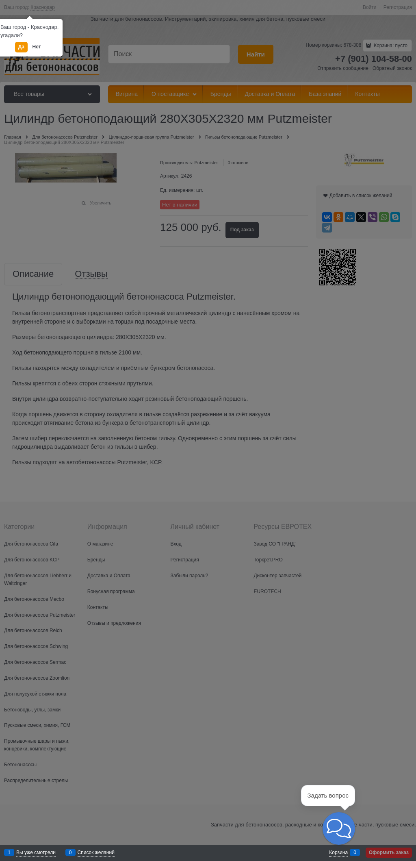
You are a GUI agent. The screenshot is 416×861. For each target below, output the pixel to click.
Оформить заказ (389, 852)
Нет (36, 47)
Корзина (338, 852)
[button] (339, 828)
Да (21, 47)
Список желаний (96, 852)
